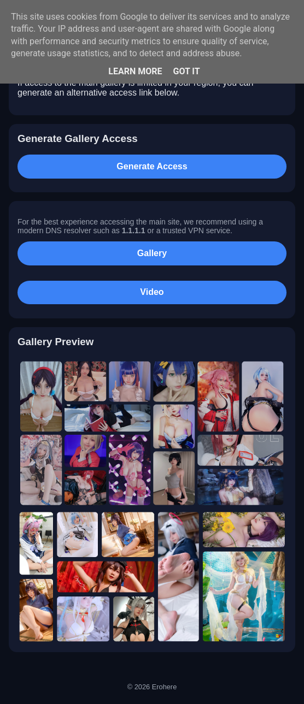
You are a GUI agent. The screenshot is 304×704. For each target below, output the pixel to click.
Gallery (152, 253)
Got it (186, 71)
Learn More (135, 71)
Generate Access (151, 166)
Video (151, 292)
